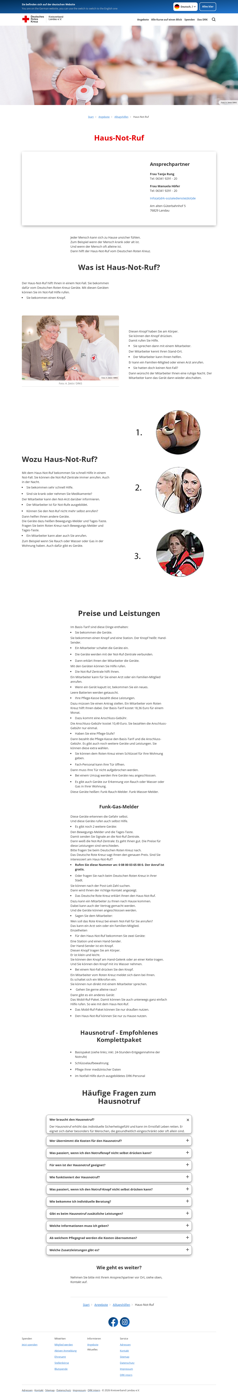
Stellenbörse (61, 1363)
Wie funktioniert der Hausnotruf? (74, 1177)
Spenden (189, 19)
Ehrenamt (60, 1356)
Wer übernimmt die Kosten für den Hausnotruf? (85, 1141)
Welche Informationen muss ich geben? (79, 1226)
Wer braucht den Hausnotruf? (71, 1119)
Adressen (125, 1344)
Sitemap (124, 1356)
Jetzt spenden (29, 1344)
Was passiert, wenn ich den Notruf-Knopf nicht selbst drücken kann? (101, 1189)
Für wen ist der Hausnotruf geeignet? (77, 1165)
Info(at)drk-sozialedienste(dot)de (173, 198)
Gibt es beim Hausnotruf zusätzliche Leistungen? (86, 1214)
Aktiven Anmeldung (65, 1350)
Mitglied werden (63, 1344)
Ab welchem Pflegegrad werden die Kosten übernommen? (93, 1238)
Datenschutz (127, 1363)
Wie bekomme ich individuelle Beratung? (80, 1201)
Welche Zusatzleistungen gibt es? (74, 1250)
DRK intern (126, 1375)
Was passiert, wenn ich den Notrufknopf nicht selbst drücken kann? (100, 1153)
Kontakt (124, 1350)
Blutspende (61, 1369)
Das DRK (202, 19)
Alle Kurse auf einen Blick (166, 19)
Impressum (126, 1369)
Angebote (143, 19)
